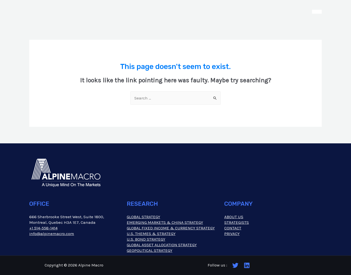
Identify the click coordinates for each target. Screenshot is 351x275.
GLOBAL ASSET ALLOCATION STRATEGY (162, 244)
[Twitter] (235, 265)
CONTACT (232, 228)
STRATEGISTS (236, 222)
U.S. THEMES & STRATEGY (151, 233)
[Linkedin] (247, 265)
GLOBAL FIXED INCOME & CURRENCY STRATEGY (171, 228)
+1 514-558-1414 (43, 228)
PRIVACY (232, 233)
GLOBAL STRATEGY (143, 216)
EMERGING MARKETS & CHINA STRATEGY (165, 222)
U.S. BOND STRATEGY (146, 239)
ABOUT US (233, 216)
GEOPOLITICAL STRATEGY (149, 250)
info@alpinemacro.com (51, 233)
